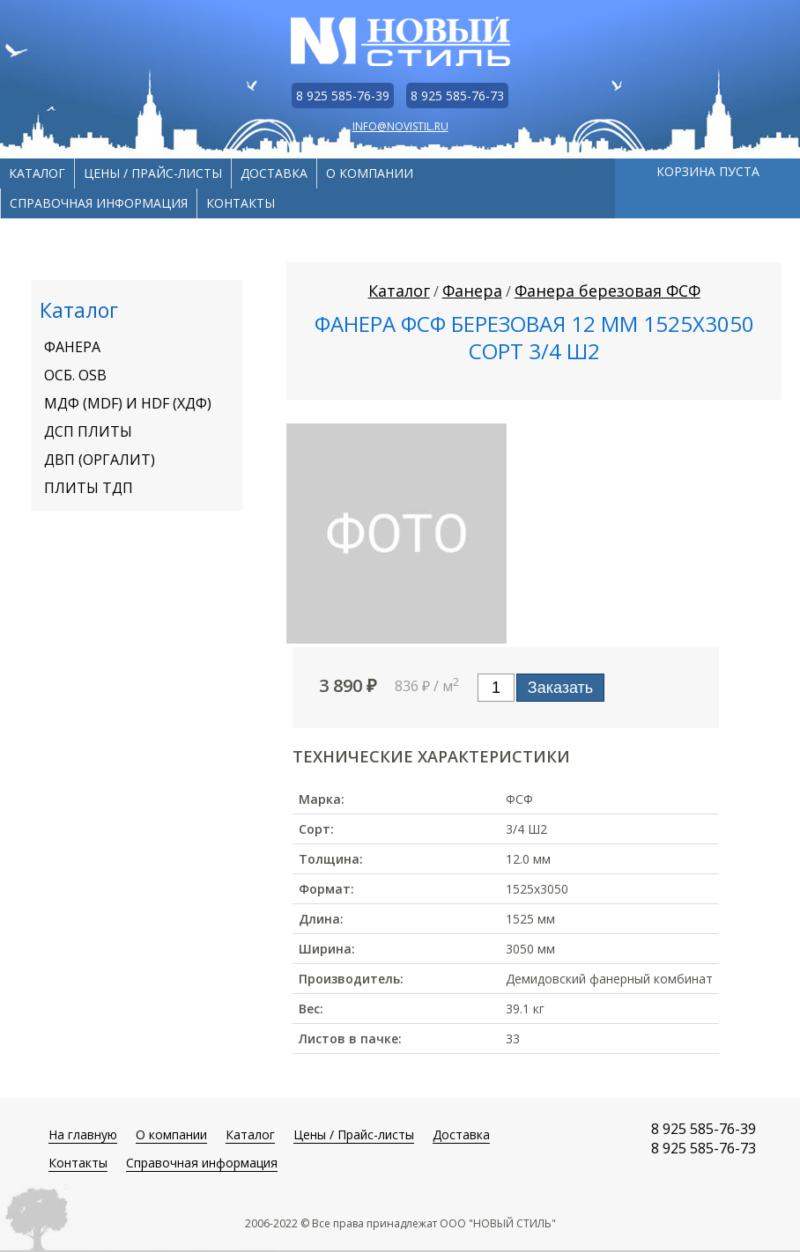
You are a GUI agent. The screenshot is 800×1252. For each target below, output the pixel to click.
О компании (369, 173)
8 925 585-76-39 (342, 95)
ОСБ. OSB (75, 375)
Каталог (37, 173)
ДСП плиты (88, 431)
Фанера (72, 347)
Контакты (240, 203)
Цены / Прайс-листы (153, 173)
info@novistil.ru (400, 126)
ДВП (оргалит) (99, 459)
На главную (82, 1134)
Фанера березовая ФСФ (607, 290)
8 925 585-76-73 (457, 95)
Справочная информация (99, 203)
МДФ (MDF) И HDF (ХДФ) (127, 403)
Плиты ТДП (88, 487)
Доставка (274, 173)
